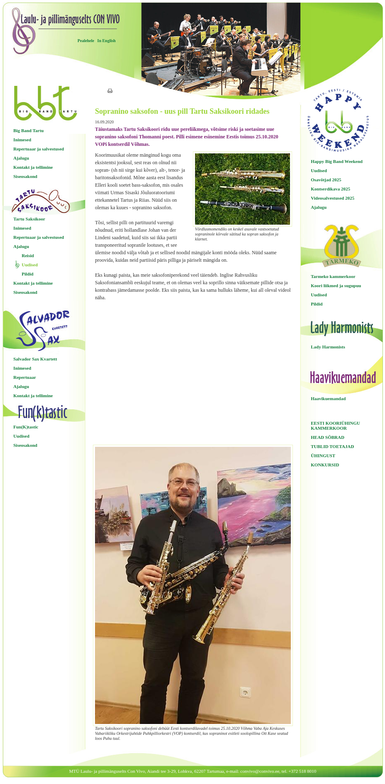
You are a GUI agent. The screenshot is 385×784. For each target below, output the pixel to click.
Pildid (27, 273)
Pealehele (86, 40)
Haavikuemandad (328, 398)
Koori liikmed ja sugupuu (336, 285)
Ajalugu (21, 157)
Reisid (28, 255)
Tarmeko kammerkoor (333, 276)
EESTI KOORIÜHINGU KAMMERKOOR (335, 426)
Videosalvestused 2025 (332, 197)
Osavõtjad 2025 (326, 179)
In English (106, 40)
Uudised (30, 264)
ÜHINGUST (323, 455)
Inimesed (22, 139)
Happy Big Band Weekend (336, 161)
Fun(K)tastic (25, 426)
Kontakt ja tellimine (33, 167)
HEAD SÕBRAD (327, 437)
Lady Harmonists (328, 346)
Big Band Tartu (28, 130)
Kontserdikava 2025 (330, 188)
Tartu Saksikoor (29, 218)
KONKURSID (325, 464)
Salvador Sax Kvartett (35, 358)
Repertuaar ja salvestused (38, 148)
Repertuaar (24, 377)
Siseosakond (25, 176)
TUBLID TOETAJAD (332, 446)
